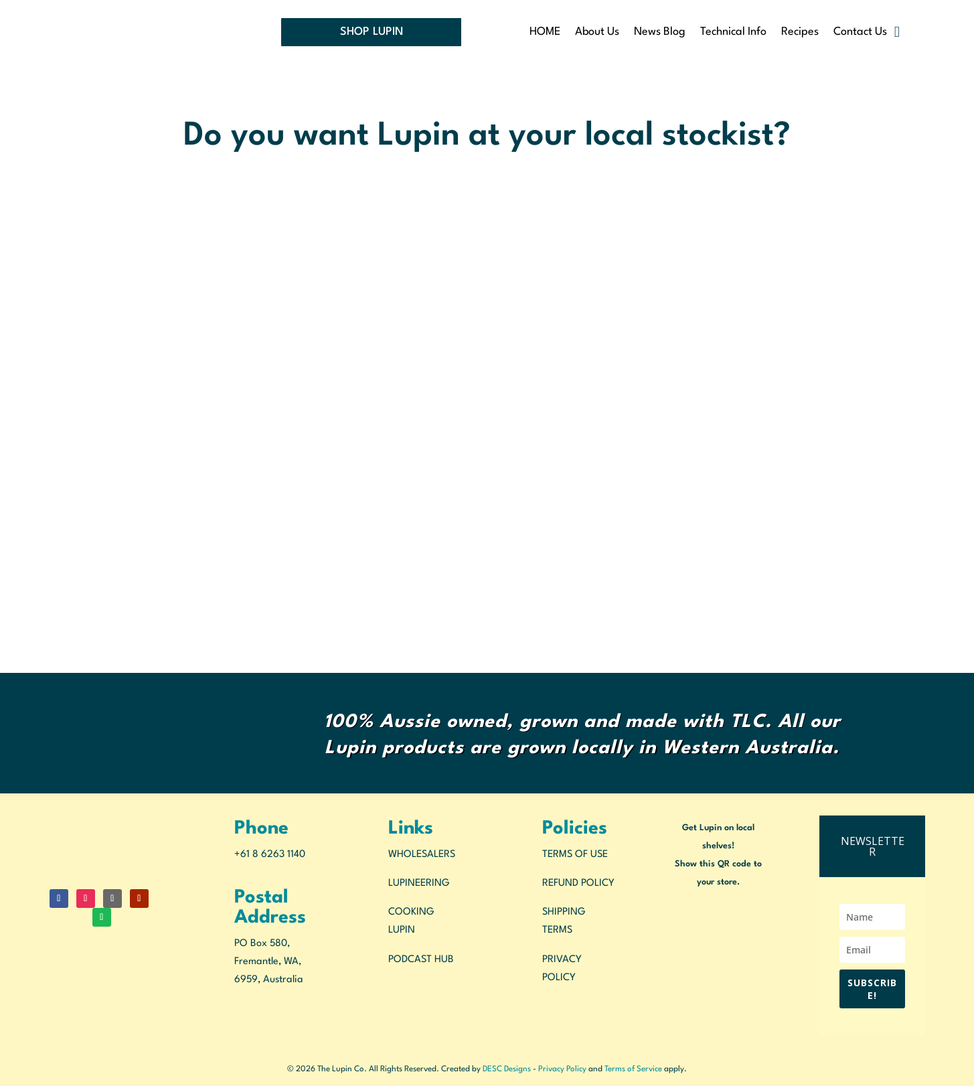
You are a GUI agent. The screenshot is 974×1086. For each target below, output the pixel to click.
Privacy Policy (562, 1069)
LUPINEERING (419, 883)
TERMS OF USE (575, 855)
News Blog (659, 32)
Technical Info (733, 32)
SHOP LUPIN (371, 31)
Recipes (800, 32)
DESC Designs (507, 1069)
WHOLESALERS (421, 855)
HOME (545, 32)
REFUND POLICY (578, 883)
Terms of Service (633, 1069)
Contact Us (860, 32)
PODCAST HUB (421, 960)
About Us (597, 32)
